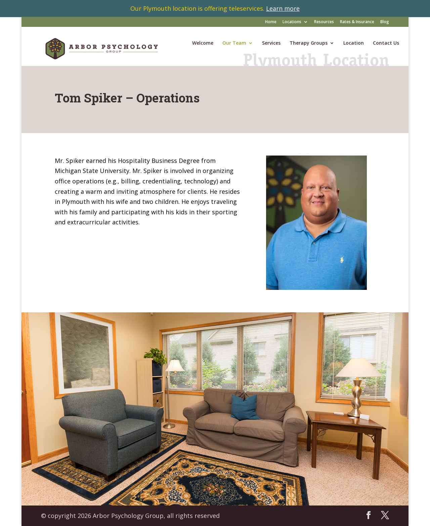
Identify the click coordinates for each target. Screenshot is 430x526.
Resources (324, 22)
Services (271, 43)
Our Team (234, 43)
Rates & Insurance (357, 22)
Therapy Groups (309, 43)
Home (270, 22)
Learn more (283, 8)
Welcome (202, 43)
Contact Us (386, 43)
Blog (384, 22)
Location (353, 43)
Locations (292, 22)
